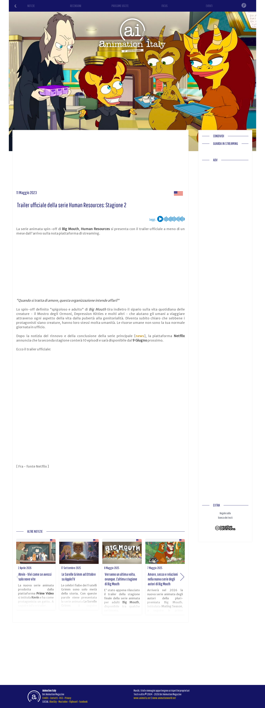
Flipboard (73, 701)
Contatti (54, 698)
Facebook (83, 701)
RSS (61, 698)
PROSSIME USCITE (120, 6)
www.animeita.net (142, 698)
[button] (182, 577)
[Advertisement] (100, 161)
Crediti (45, 698)
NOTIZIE (31, 6)
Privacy (68, 698)
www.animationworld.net (164, 698)
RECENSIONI (75, 6)
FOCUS (165, 6)
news (140, 336)
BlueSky (53, 701)
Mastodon (63, 701)
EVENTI (209, 6)
